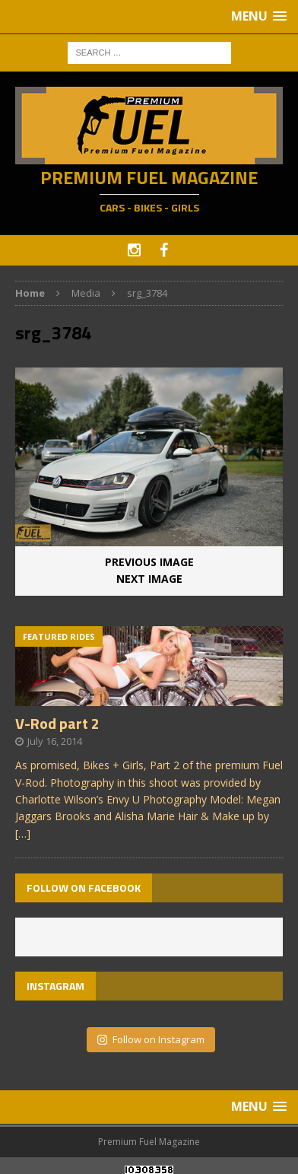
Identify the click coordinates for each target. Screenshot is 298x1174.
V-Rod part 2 (57, 723)
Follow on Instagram (150, 1039)
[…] (22, 833)
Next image (149, 578)
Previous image (149, 562)
